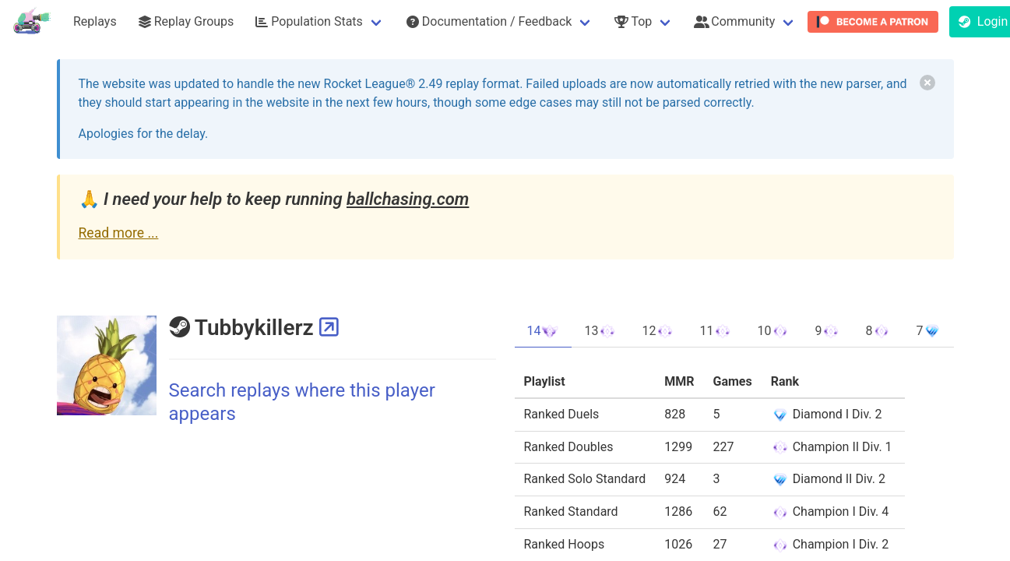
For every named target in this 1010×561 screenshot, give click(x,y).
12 (658, 331)
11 (715, 331)
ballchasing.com (408, 199)
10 (773, 331)
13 (600, 331)
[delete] (927, 82)
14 (543, 331)
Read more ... (119, 233)
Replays (95, 21)
